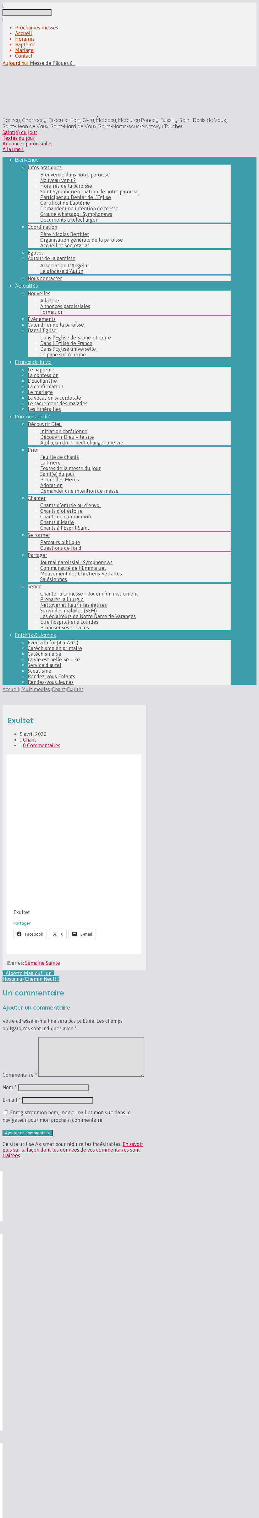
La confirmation (45, 386)
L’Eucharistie (42, 381)
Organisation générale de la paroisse (81, 240)
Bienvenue (27, 160)
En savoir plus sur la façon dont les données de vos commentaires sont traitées (73, 1149)
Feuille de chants (59, 457)
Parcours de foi (32, 416)
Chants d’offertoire (61, 511)
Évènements (42, 319)
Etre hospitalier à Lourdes (69, 622)
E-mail (12, 1100)
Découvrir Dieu (45, 424)
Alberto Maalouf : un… (28, 973)
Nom (10, 1087)
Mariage (24, 50)
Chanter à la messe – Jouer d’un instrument (89, 593)
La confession (43, 375)
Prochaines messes (36, 27)
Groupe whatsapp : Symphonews (76, 214)
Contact (24, 56)
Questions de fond (60, 548)
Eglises (36, 252)
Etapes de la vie (33, 362)
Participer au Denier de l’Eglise (75, 197)
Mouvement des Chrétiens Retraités (81, 573)
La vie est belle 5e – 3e (54, 659)
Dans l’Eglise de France (66, 343)
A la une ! (13, 149)
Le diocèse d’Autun (61, 271)
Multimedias (35, 689)
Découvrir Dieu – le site (67, 437)
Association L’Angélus (65, 265)
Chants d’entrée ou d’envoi (70, 505)
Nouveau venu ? (58, 180)
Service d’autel (44, 665)
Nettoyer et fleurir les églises (73, 605)
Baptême (25, 44)
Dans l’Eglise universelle (68, 349)
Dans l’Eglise (42, 330)
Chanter (37, 498)
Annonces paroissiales (27, 143)
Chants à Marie (57, 522)
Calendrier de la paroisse (56, 325)
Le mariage (40, 392)
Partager (37, 555)
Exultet (75, 689)
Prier (33, 450)
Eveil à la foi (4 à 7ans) (53, 642)
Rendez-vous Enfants (51, 676)
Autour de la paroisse (51, 258)
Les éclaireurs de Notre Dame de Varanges (88, 616)
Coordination (42, 227)
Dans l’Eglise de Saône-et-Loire (75, 337)
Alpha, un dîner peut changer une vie (81, 442)
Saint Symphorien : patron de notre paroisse (89, 191)
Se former (39, 535)
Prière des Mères (59, 479)
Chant (58, 689)
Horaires (25, 39)
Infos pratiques (45, 167)
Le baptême (41, 369)
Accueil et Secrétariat (64, 245)
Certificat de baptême (65, 203)
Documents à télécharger (68, 220)
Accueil (23, 33)
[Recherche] (27, 12)
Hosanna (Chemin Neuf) (31, 979)
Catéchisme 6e (44, 654)
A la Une (49, 300)
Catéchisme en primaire (55, 648)
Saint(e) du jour (20, 132)
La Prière (50, 462)
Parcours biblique (60, 542)
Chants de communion (65, 516)
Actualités (26, 286)
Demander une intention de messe (79, 208)
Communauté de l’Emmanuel (73, 568)
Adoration (51, 485)
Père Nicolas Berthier (64, 234)
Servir (34, 586)
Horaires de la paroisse (66, 186)
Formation (51, 312)
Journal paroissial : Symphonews (76, 562)
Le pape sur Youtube (63, 354)
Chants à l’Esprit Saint (64, 528)
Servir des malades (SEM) (68, 610)
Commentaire (20, 1075)
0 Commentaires (41, 745)
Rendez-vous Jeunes (51, 682)
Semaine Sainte (42, 963)
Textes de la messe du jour (70, 468)
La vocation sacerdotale (54, 398)
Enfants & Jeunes (35, 635)
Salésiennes (53, 579)
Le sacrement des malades (57, 403)
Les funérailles (44, 409)
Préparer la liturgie (62, 599)
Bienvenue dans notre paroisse (75, 174)
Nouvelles (39, 293)
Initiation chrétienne (63, 431)
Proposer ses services (64, 627)
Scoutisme (39, 671)
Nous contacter (45, 278)
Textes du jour (19, 138)
